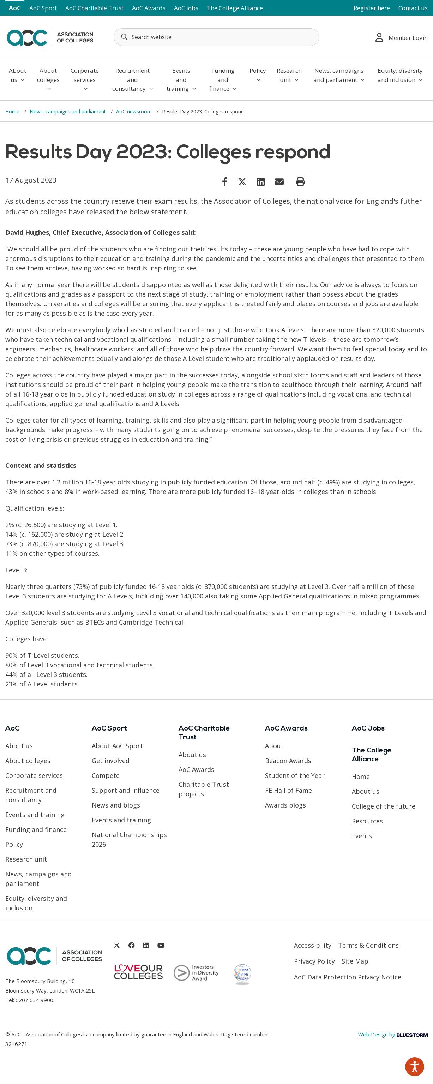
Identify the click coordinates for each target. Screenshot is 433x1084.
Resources (367, 821)
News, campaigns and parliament (339, 75)
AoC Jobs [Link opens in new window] (186, 8)
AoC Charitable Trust (94, 8)
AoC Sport (43, 8)
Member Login (401, 37)
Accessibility (312, 945)
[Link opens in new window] (225, 181)
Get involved (111, 760)
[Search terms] (217, 37)
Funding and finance (223, 79)
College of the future (383, 806)
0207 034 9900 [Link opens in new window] (34, 999)
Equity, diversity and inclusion (400, 75)
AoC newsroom (134, 111)
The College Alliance (235, 8)
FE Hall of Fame (288, 790)
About (274, 745)
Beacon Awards (288, 760)
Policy (257, 74)
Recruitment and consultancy (132, 79)
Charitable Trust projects (204, 789)
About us (17, 75)
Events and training (181, 79)
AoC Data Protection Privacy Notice (347, 977)
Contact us (413, 8)
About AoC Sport (117, 745)
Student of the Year (295, 775)
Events (362, 836)
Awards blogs (285, 805)
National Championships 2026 (129, 839)
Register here (372, 8)
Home (13, 111)
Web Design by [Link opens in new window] (393, 1034)
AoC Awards (149, 8)
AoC (15, 8)
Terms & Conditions (368, 945)
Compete (106, 775)
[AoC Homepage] (49, 36)
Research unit (289, 75)
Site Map (355, 961)
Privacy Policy (314, 961)
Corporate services (85, 78)
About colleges (48, 78)
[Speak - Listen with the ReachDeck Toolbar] (414, 1066)
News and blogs (116, 805)
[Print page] (300, 182)
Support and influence (126, 790)
